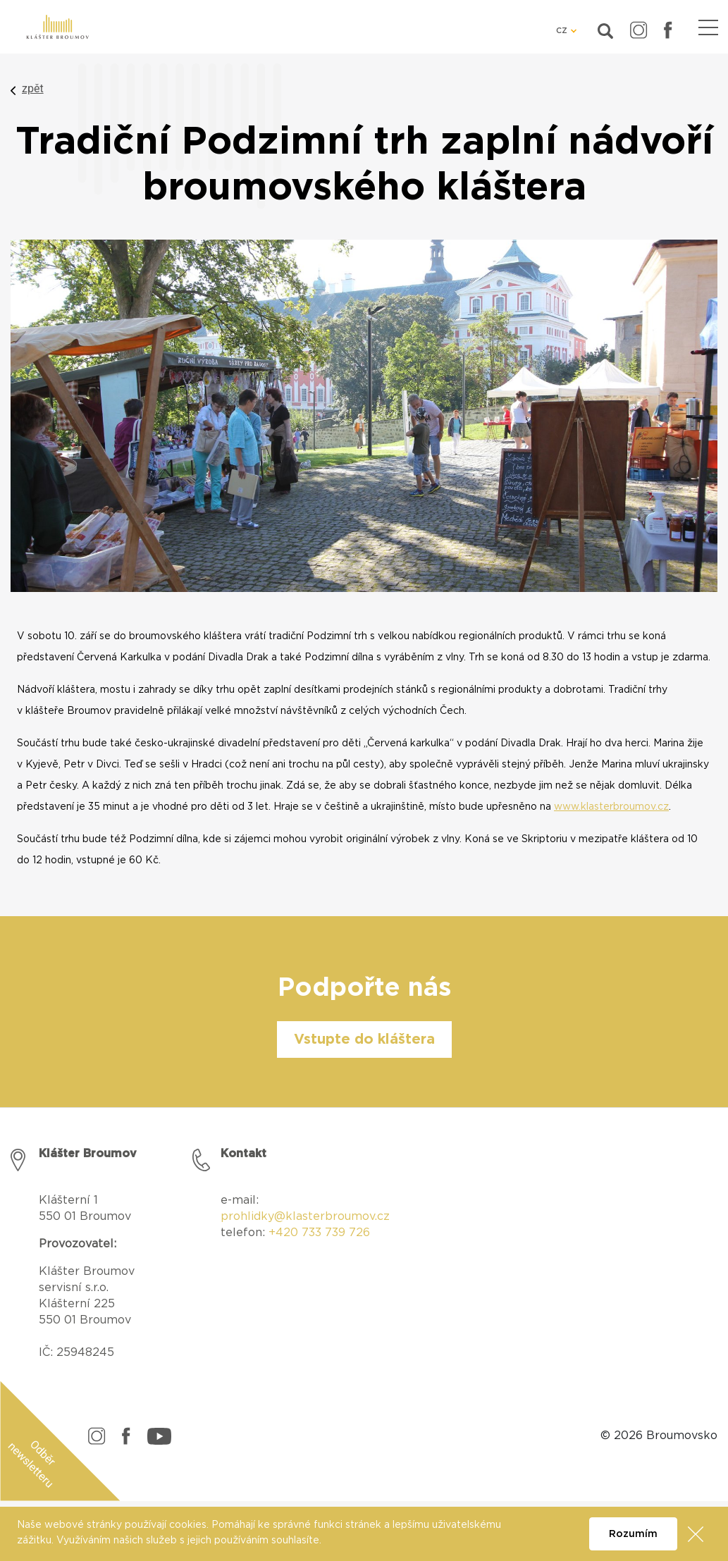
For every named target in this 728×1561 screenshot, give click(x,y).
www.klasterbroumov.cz (611, 807)
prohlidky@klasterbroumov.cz (305, 1216)
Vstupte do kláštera (364, 1039)
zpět (33, 88)
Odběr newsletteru (32, 1464)
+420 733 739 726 (319, 1232)
